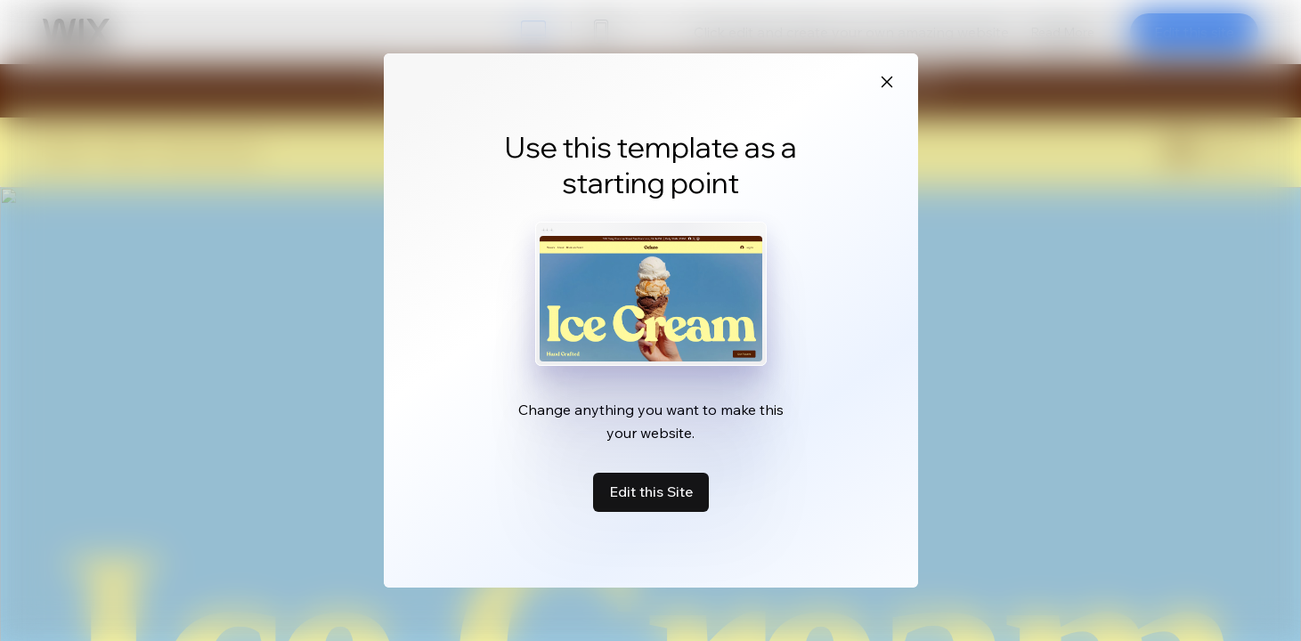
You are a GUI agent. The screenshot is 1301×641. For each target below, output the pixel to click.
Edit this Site (651, 491)
